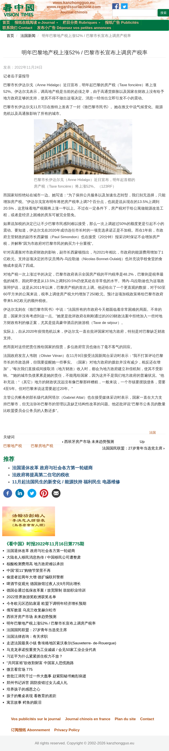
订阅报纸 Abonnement (30, 730)
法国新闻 (27, 36)
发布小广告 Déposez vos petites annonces (74, 28)
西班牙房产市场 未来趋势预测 (88, 442)
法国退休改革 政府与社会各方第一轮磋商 (52, 467)
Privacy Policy (67, 730)
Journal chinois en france (87, 719)
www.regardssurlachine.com (74, 7)
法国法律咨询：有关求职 (27, 636)
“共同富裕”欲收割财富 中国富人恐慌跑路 (40, 663)
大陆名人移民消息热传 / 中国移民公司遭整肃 (44, 557)
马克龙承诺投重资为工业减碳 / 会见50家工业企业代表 (51, 650)
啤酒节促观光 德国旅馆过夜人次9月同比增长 (44, 584)
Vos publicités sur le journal (36, 719)
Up (142, 442)
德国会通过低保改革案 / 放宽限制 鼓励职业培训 (46, 590)
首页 (6, 22)
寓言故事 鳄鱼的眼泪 (24, 702)
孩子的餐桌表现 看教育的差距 (31, 696)
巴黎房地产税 (42, 446)
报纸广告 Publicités (122, 22)
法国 (152, 432)
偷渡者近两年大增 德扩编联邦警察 (35, 577)
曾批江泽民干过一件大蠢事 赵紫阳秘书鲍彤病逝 (46, 676)
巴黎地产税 (12, 446)
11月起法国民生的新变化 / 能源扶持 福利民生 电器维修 (66, 481)
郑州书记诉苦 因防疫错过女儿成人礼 (37, 683)
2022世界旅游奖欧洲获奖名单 (31, 597)
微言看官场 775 (20, 669)
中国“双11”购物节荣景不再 (29, 570)
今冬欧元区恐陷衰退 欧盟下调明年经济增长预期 (46, 603)
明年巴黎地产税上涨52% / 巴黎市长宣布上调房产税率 (51, 623)
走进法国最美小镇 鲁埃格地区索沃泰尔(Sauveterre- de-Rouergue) (61, 643)
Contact (147, 719)
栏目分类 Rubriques (82, 22)
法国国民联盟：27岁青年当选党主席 (133, 448)
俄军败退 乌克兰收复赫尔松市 (31, 610)
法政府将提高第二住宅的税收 (40, 474)
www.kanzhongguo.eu (73, 2)
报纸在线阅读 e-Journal (36, 22)
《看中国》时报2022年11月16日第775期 (44, 543)
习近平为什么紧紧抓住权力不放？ (35, 656)
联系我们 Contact (17, 28)
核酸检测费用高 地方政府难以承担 (35, 564)
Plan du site (125, 719)
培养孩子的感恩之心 (23, 689)
